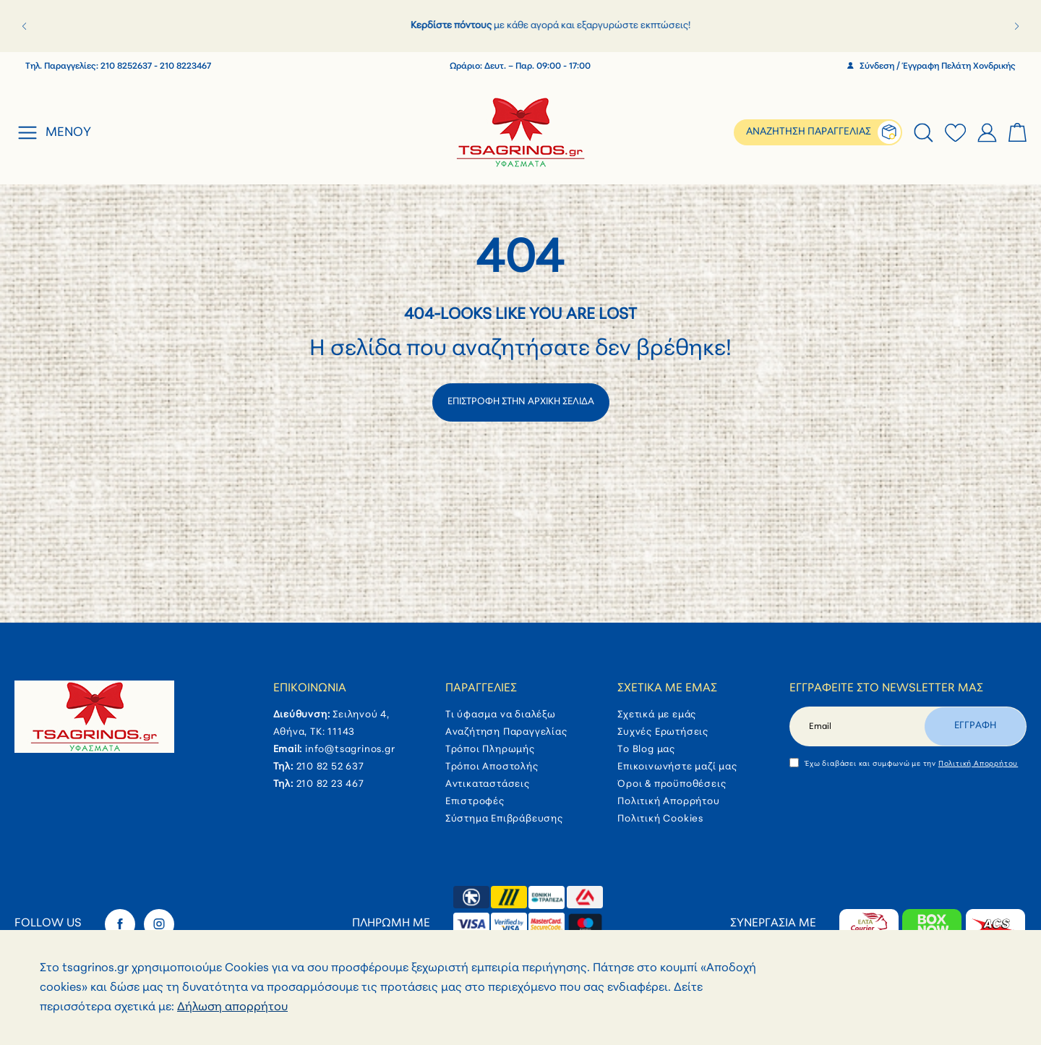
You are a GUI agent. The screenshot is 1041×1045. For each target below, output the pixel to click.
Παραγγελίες (481, 688)
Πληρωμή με (391, 923)
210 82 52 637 (330, 767)
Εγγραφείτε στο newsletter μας (886, 688)
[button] (24, 26)
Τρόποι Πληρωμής (490, 749)
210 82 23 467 (330, 784)
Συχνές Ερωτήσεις (662, 732)
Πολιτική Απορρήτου (668, 801)
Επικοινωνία (309, 688)
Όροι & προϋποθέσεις (671, 784)
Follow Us (48, 923)
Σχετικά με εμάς (667, 688)
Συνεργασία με (773, 923)
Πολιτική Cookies (660, 819)
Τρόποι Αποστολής (492, 767)
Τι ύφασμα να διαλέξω (500, 715)
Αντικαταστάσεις (487, 784)
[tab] (923, 132)
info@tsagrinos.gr (350, 749)
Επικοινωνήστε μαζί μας (677, 767)
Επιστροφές (475, 801)
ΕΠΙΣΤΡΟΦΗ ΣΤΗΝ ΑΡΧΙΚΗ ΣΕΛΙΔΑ (520, 401)
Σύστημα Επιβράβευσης (504, 819)
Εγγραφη (975, 725)
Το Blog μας (646, 749)
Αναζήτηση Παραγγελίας (506, 732)
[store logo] (520, 132)
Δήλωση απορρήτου (232, 1008)
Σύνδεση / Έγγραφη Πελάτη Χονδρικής (931, 66)
